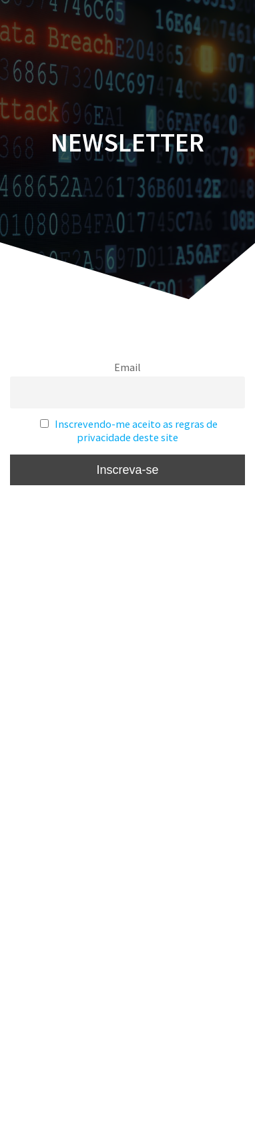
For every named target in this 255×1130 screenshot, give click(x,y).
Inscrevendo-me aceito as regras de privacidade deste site (136, 430)
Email (127, 367)
